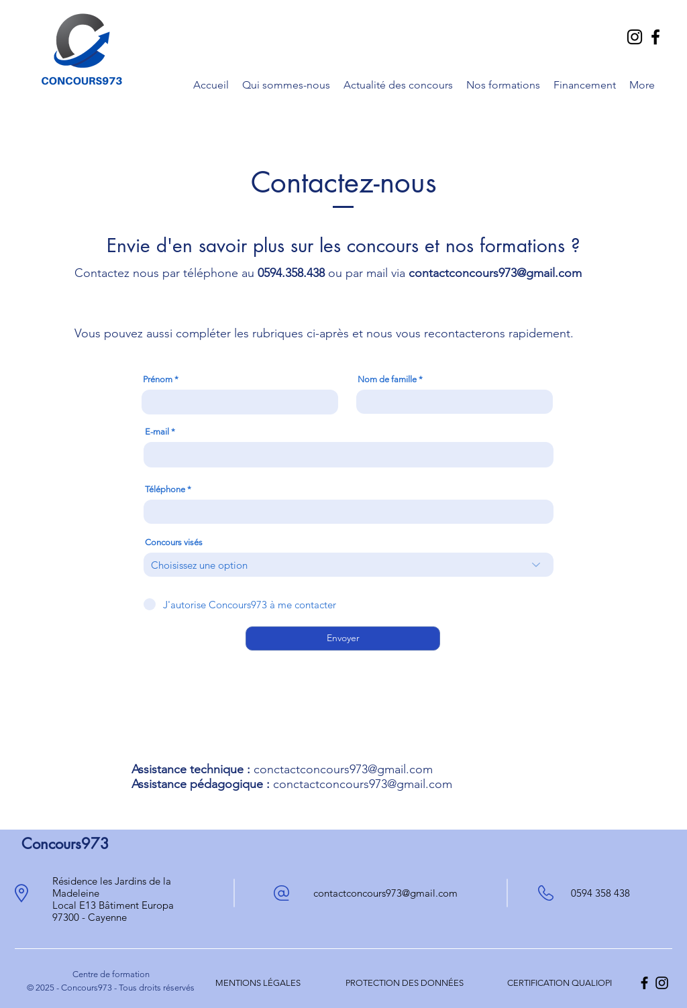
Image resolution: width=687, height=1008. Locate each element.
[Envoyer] (343, 638)
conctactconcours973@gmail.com (343, 769)
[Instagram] (635, 37)
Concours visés (174, 542)
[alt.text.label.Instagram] (661, 982)
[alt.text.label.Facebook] (644, 982)
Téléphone (165, 489)
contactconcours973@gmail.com (495, 273)
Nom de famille (387, 379)
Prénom (157, 379)
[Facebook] (655, 37)
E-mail (157, 431)
